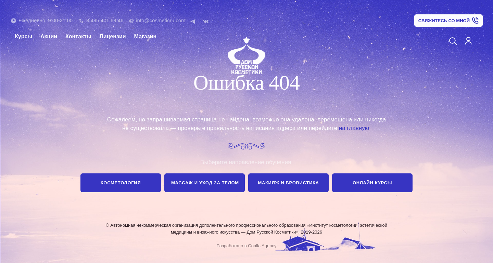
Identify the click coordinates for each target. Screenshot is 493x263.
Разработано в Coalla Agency (247, 245)
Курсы (23, 36)
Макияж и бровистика (288, 182)
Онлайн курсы (372, 182)
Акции (48, 36)
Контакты (78, 36)
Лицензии (113, 36)
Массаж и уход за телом (205, 182)
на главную (354, 128)
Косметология (121, 182)
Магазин (145, 36)
